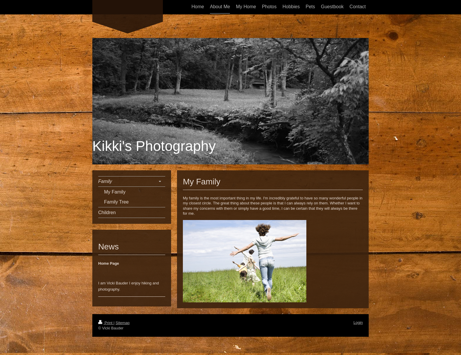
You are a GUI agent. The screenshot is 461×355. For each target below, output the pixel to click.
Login (358, 322)
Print (105, 323)
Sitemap (123, 323)
